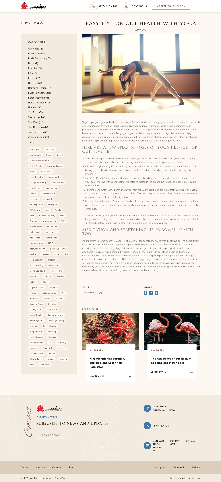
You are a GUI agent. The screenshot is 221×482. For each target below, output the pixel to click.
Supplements (36, 331)
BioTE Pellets (36, 166)
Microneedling (36, 265)
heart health (51, 237)
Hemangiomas (36, 243)
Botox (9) (33, 63)
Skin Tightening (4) (38, 131)
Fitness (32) (34, 78)
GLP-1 (63, 221)
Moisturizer (53, 265)
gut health (52, 226)
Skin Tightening (56, 320)
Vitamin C (47, 348)
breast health (36, 177)
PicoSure (54, 287)
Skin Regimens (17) (38, 127)
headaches (35, 237)
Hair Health (35, 232)
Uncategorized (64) (38, 136)
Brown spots (54, 177)
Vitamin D (61, 348)
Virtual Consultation (171, 6)
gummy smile (36, 226)
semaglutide (35, 309)
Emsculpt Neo (36, 204)
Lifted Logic (195, 478)
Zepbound (44, 364)
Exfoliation (35, 210)
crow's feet (35, 188)
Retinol (47, 298)
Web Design (175, 478)
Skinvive (33, 326)
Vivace (51, 353)
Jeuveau (45, 254)
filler (62, 215)
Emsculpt (47, 199)
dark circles (51, 188)
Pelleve (33, 282)
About (24, 467)
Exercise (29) (35, 68)
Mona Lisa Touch (38, 271)
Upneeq (33, 348)
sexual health (36, 315)
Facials (58, 210)
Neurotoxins (56, 271)
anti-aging (35, 149)
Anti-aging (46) (36, 48)
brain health (46, 171)
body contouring (55, 166)
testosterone (36, 337)
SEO (185, 478)
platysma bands (48, 293)
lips (66, 254)
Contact (57, 467)
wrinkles (50, 359)
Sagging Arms (36, 304)
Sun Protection (50, 326)
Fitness (33, 221)
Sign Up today (51, 435)
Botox (32, 171)
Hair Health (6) (35, 82)
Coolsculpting (57, 182)
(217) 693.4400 (161, 425)
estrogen (52, 204)
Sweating (52, 331)
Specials (40, 467)
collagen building (38, 182)
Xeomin (63, 359)
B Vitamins (50, 149)
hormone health (37, 249)
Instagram (160, 467)
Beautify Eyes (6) (37, 53)
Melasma (52, 260)
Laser (57, 254)
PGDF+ (45, 282)
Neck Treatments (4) (39, 102)
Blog (71, 467)
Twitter (196, 467)
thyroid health (36, 342)
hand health (51, 232)
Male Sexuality (36, 260)
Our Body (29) (35, 112)
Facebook (178, 467)
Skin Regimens (37, 320)
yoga (32, 364)
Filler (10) (32, 73)
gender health (49, 221)
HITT (50, 243)
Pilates (33, 293)
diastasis (34, 199)
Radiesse (34, 298)
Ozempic (47, 276)
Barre (48, 155)
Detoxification (48, 193)
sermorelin (52, 309)
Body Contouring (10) (39, 58)
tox (50, 342)
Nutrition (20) (35, 107)
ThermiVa (52, 337)
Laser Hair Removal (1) (39, 92)
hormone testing (58, 249)
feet (32, 215)
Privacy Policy (60, 478)
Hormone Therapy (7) (39, 87)
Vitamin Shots (36, 353)
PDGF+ (60, 276)
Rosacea (60, 298)
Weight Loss (36, 359)
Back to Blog (34, 22)
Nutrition (34, 276)
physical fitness (37, 287)
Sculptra (52, 304)
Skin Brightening (55, 315)
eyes (47, 210)
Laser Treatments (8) (39, 97)
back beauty (35, 155)
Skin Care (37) (35, 122)
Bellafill (60, 155)
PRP (63, 293)
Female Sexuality (47, 215)
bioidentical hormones (40, 160)
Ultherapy (61, 342)
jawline (33, 254)
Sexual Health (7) (37, 117)
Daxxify (33, 193)
